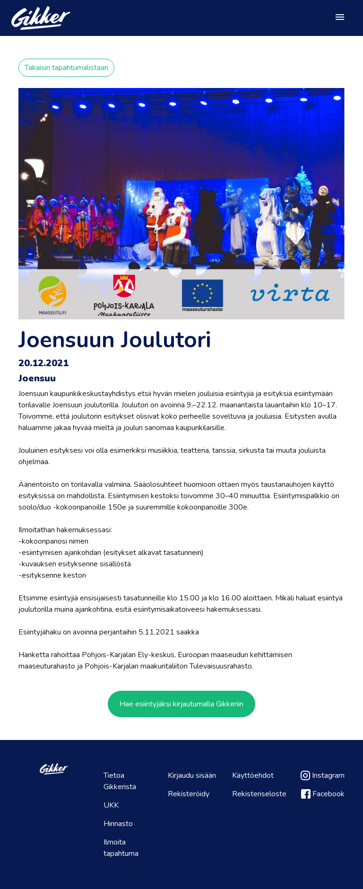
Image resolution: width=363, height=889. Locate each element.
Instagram (323, 775)
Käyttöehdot (253, 775)
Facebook (323, 794)
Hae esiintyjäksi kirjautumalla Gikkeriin (181, 704)
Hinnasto (118, 824)
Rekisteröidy (188, 794)
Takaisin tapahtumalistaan (66, 67)
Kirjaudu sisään (192, 775)
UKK (111, 805)
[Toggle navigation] (340, 18)
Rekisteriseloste (259, 794)
